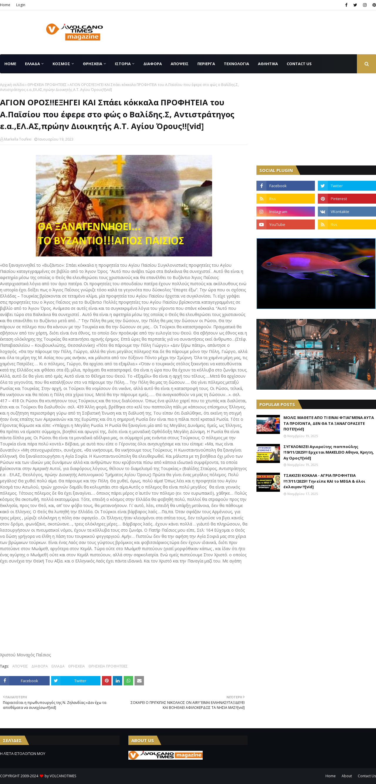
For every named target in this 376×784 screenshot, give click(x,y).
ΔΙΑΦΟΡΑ (39, 666)
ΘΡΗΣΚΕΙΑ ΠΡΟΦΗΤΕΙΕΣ (47, 84)
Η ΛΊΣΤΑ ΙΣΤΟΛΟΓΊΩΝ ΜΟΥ (22, 753)
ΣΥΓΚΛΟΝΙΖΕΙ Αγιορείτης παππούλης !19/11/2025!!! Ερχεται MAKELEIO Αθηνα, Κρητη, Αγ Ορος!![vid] (328, 452)
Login (20, 4)
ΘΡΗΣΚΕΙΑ (76, 666)
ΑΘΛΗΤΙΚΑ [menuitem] (268, 63)
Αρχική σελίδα (12, 84)
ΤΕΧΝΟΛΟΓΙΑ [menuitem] (236, 63)
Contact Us (367, 775)
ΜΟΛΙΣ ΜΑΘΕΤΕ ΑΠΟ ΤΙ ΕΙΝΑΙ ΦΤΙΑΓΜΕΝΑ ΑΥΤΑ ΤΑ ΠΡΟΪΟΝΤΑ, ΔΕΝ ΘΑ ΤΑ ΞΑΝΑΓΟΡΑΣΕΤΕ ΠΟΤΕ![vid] (328, 423)
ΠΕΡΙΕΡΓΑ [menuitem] (206, 63)
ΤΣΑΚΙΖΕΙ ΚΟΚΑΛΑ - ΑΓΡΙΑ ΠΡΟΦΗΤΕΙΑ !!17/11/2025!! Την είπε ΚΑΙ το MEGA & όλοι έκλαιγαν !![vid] (324, 481)
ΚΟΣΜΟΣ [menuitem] (61, 63)
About (347, 775)
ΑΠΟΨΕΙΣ (20, 666)
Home (5, 4)
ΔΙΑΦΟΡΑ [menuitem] (152, 63)
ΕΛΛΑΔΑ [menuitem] (32, 63)
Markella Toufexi (17, 139)
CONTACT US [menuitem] (299, 63)
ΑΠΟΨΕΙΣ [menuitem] (180, 63)
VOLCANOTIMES (63, 775)
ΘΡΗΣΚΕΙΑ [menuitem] (92, 63)
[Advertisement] (269, 32)
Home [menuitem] (10, 63)
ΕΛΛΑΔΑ (58, 666)
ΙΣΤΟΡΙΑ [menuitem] (123, 63)
